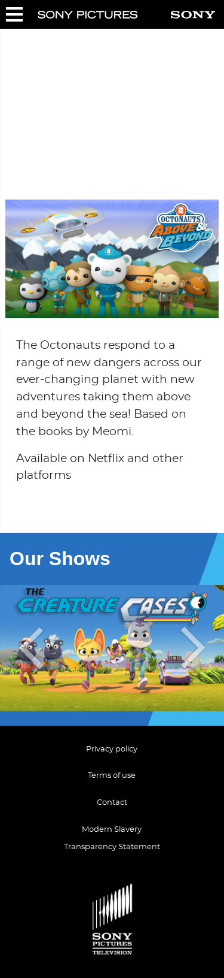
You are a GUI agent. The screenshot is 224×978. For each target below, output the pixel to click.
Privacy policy (111, 749)
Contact (112, 803)
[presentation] (28, 648)
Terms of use (112, 776)
